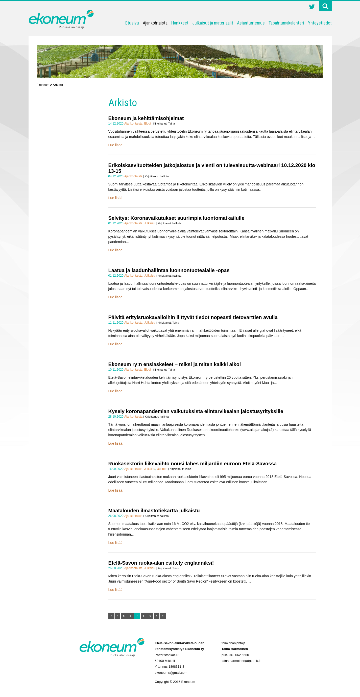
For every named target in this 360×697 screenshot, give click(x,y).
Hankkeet (179, 23)
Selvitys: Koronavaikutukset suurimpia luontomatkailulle (176, 218)
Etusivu (132, 23)
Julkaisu (149, 223)
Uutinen (162, 469)
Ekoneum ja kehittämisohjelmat (146, 118)
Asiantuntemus (251, 23)
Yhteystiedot (320, 23)
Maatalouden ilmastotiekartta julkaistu (154, 510)
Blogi (147, 123)
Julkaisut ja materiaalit (212, 23)
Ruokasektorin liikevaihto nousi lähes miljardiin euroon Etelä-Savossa (192, 463)
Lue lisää (115, 145)
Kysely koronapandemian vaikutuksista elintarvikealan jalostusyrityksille (195, 411)
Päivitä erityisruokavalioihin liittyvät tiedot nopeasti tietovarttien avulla (193, 317)
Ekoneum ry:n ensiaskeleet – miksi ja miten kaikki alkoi (174, 364)
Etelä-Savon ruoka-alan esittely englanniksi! (161, 563)
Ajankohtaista (155, 23)
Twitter (312, 7)
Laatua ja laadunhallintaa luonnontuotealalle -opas (169, 270)
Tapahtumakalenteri (286, 23)
